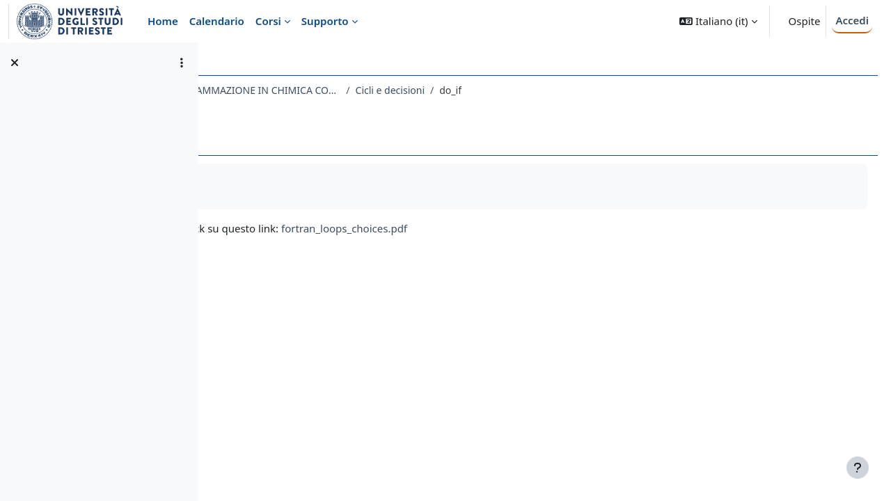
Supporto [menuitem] (325, 21)
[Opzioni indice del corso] (182, 62)
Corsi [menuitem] (268, 21)
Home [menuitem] (163, 21)
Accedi (852, 20)
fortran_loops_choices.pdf (508, 228)
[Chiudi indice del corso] (14, 62)
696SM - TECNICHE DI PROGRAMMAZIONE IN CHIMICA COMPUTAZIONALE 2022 (365, 90)
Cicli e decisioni (553, 90)
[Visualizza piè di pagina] (857, 467)
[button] (718, 21)
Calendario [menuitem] (216, 21)
